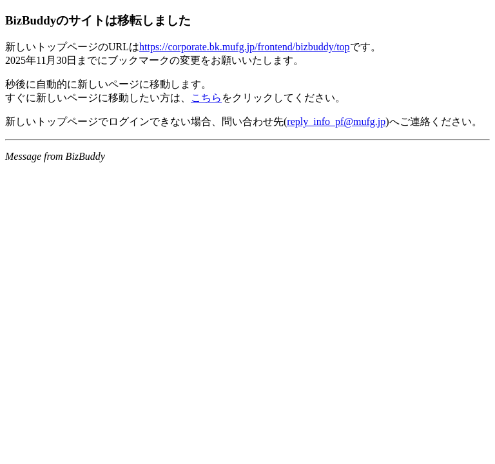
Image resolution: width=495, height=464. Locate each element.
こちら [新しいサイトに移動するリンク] (206, 97)
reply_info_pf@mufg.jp (336, 121)
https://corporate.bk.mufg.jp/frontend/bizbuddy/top (244, 46)
